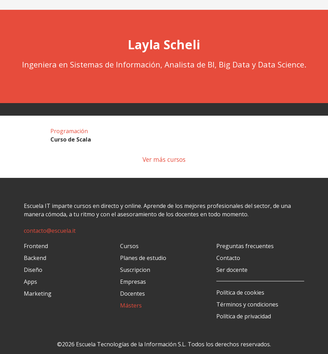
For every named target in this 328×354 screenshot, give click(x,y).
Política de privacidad (243, 316)
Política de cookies (240, 292)
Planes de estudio (143, 258)
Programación (69, 131)
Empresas (133, 282)
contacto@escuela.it (50, 230)
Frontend (36, 246)
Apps (30, 282)
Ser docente (231, 270)
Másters (131, 305)
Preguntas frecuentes (245, 246)
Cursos (129, 246)
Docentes (132, 293)
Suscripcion (135, 270)
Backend (35, 258)
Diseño (33, 270)
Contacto (228, 258)
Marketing (37, 293)
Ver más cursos (164, 159)
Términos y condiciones (247, 304)
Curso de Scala (70, 139)
